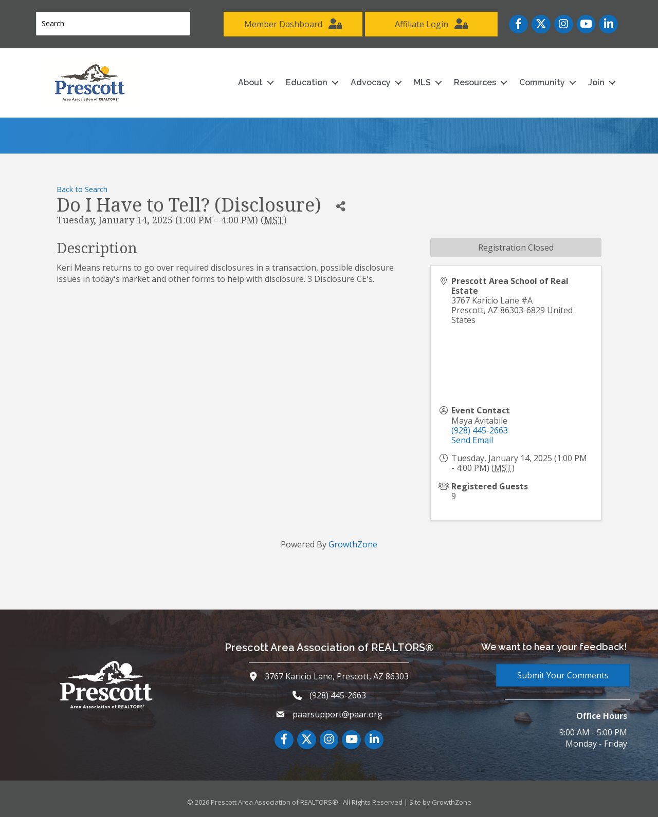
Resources (475, 82)
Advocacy (371, 82)
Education (306, 82)
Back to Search (82, 189)
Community (542, 82)
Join (596, 82)
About (250, 82)
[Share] (340, 206)
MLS (422, 82)
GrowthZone (352, 544)
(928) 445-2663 (479, 430)
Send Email (472, 440)
